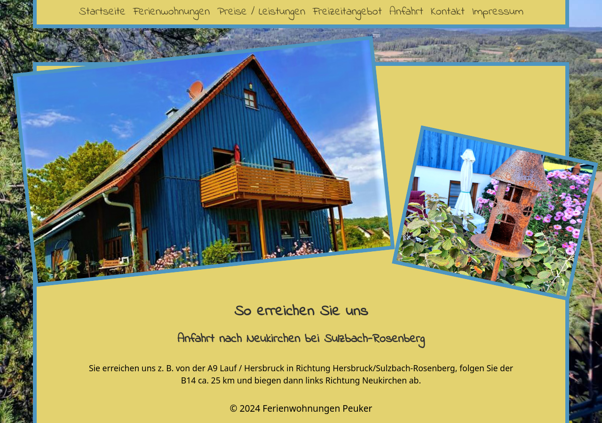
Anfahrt (406, 12)
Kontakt (448, 12)
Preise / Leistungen (261, 12)
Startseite (102, 12)
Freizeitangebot (347, 12)
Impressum (497, 12)
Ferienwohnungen (171, 12)
